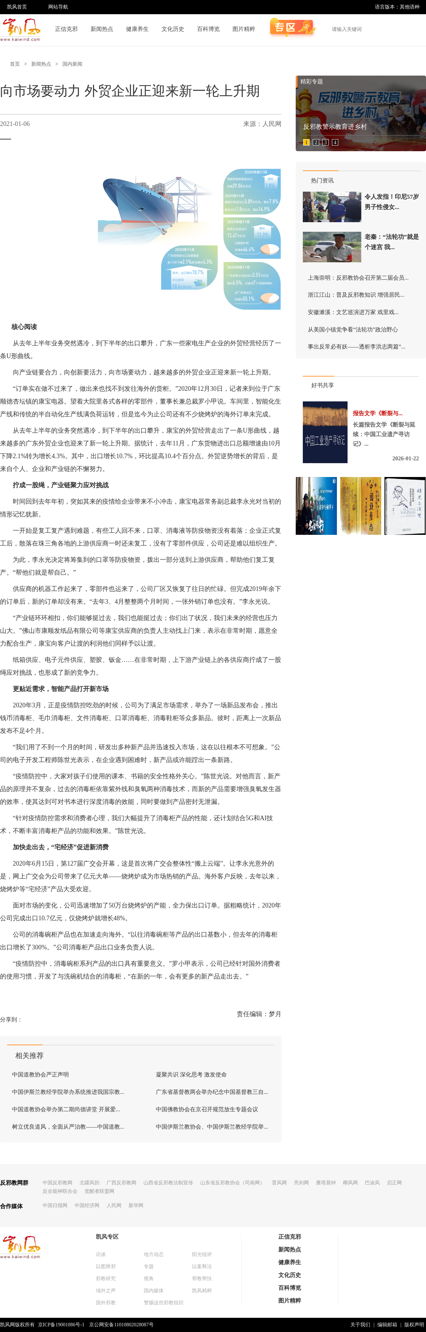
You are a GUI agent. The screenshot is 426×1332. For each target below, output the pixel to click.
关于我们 (360, 1324)
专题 (149, 1266)
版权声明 (414, 1324)
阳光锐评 (202, 1254)
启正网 (394, 1182)
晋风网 (279, 1182)
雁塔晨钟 (326, 1182)
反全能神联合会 (60, 1191)
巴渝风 (372, 1182)
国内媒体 (154, 1290)
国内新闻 (72, 64)
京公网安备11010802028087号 (121, 1324)
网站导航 (58, 7)
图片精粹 (244, 29)
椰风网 (350, 1182)
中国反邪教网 (57, 1182)
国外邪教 (106, 1302)
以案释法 (202, 1266)
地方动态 (154, 1254)
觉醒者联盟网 (99, 1191)
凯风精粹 (202, 1290)
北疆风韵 (89, 1182)
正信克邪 (66, 29)
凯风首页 (17, 7)
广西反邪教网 (121, 1182)
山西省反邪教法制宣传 (168, 1182)
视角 (149, 1278)
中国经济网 (87, 1205)
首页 (15, 64)
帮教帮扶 (202, 1278)
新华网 (136, 1205)
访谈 (101, 1254)
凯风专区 (107, 1237)
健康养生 (137, 29)
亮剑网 (301, 1182)
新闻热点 (102, 29)
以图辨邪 (106, 1266)
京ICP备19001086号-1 (61, 1324)
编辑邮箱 (387, 1324)
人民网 (113, 1205)
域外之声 (106, 1290)
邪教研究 (106, 1278)
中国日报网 (55, 1205)
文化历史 (173, 29)
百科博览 (208, 29)
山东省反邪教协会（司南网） (232, 1182)
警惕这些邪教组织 (164, 1302)
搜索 (417, 29)
